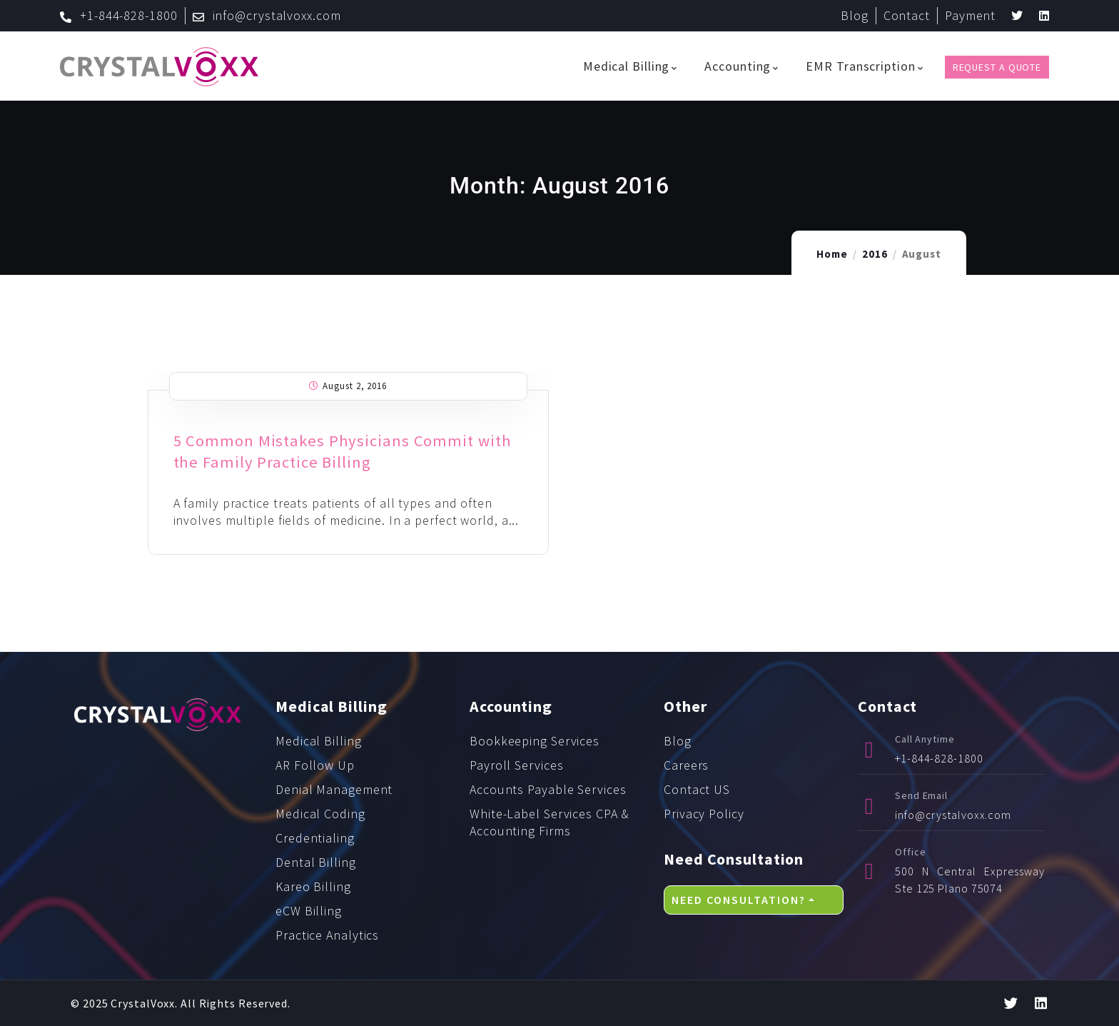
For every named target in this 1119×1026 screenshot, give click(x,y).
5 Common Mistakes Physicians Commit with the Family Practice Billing (345, 451)
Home (832, 254)
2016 (875, 254)
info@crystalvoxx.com (953, 815)
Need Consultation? (739, 899)
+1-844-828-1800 (939, 758)
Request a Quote (997, 67)
